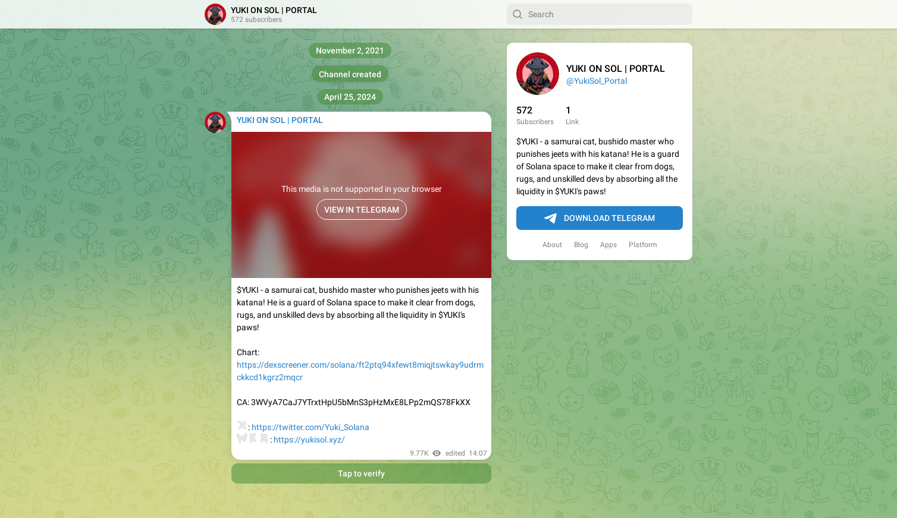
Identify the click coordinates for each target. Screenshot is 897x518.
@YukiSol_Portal (596, 81)
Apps (608, 245)
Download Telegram (599, 218)
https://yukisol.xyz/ (309, 439)
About (552, 245)
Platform (643, 245)
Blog (581, 245)
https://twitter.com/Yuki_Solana (310, 427)
